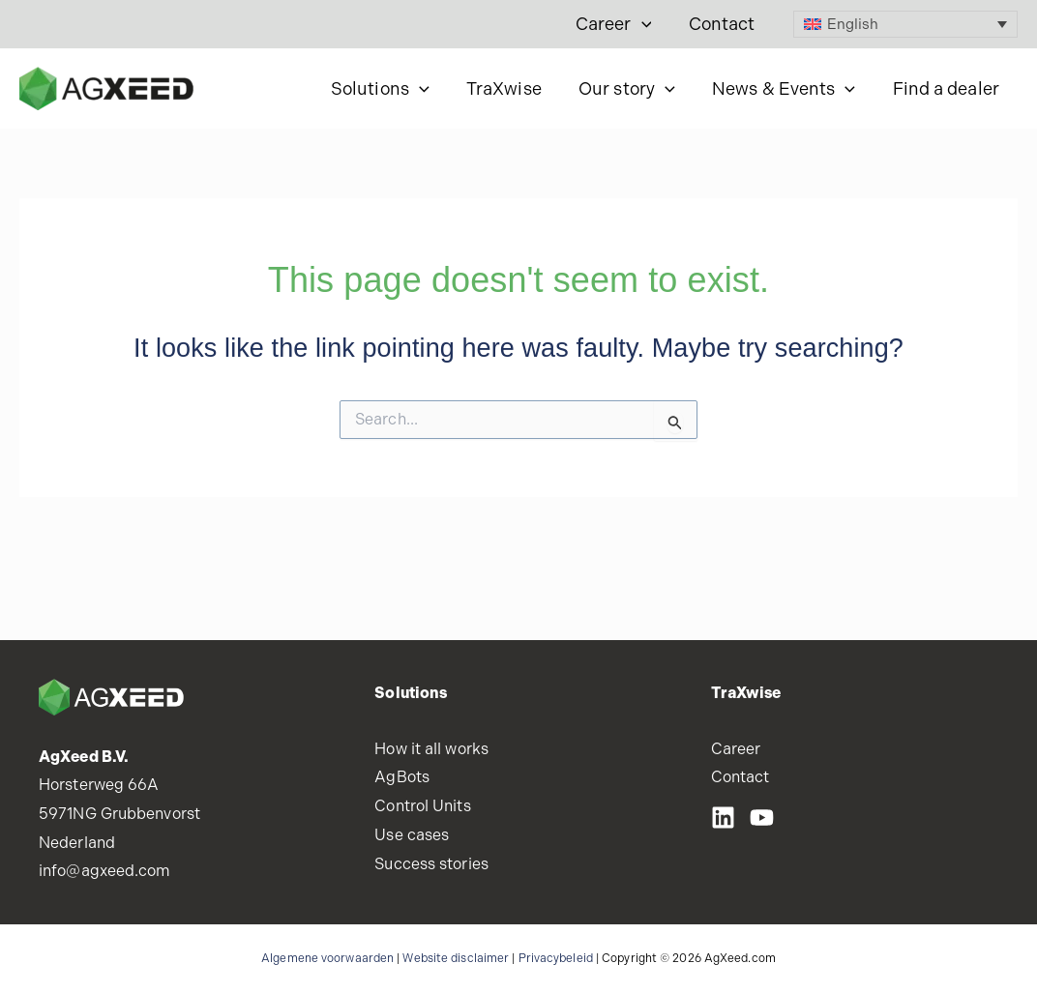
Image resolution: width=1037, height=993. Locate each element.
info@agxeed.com (105, 871)
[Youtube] (762, 817)
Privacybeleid (555, 958)
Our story (632, 89)
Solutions (390, 89)
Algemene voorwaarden (327, 958)
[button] (645, 24)
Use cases (411, 835)
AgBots (402, 777)
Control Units (422, 806)
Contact (723, 24)
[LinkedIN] (723, 817)
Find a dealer (947, 88)
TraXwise (511, 88)
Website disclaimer (455, 958)
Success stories (431, 864)
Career (616, 24)
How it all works (431, 749)
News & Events (787, 89)
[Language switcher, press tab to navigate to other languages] (906, 24)
